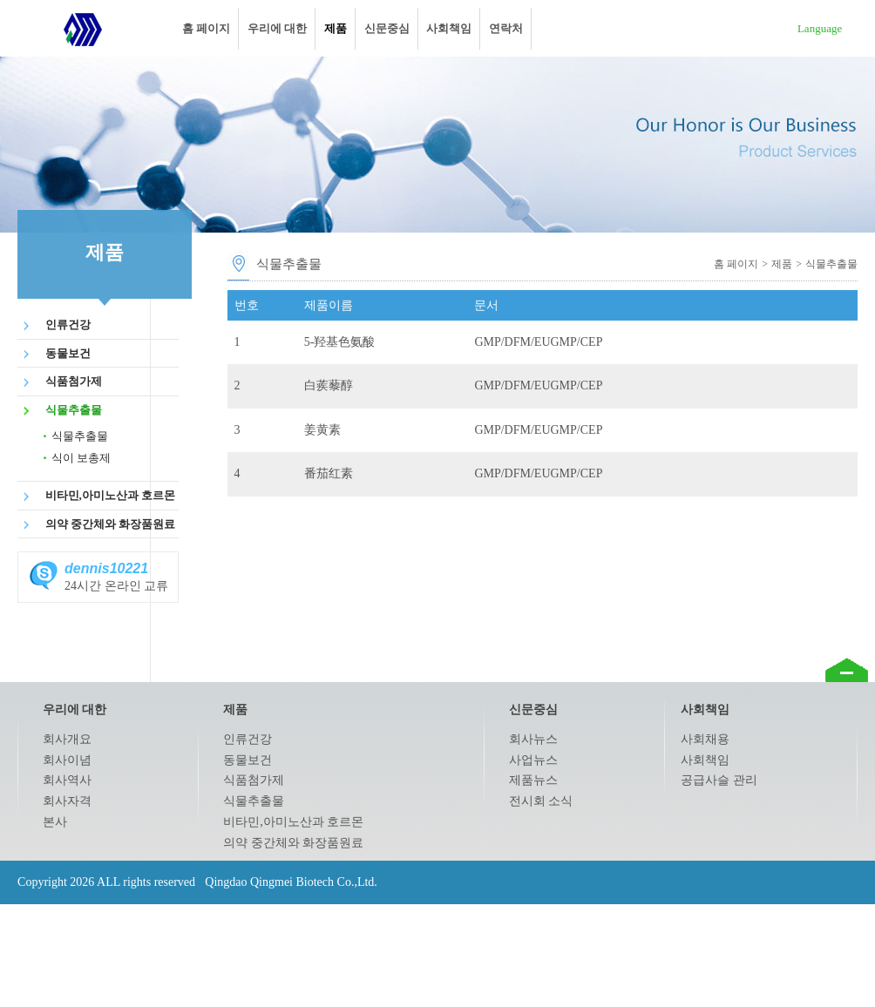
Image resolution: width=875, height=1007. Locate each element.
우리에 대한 (277, 28)
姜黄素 (322, 429)
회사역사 (67, 780)
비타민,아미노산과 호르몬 (110, 495)
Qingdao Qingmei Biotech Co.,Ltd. (82, 28)
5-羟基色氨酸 (340, 341)
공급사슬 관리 (719, 780)
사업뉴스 (533, 760)
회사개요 (67, 739)
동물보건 (68, 353)
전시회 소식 (541, 801)
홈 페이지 (206, 28)
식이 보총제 (81, 457)
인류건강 (68, 324)
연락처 (506, 28)
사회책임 (448, 28)
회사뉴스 (533, 739)
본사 (55, 821)
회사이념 (67, 760)
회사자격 (67, 801)
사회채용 (705, 739)
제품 (335, 28)
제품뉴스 (533, 780)
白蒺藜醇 (328, 385)
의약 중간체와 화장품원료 (110, 524)
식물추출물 (73, 409)
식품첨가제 (73, 381)
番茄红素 (328, 473)
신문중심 (387, 28)
